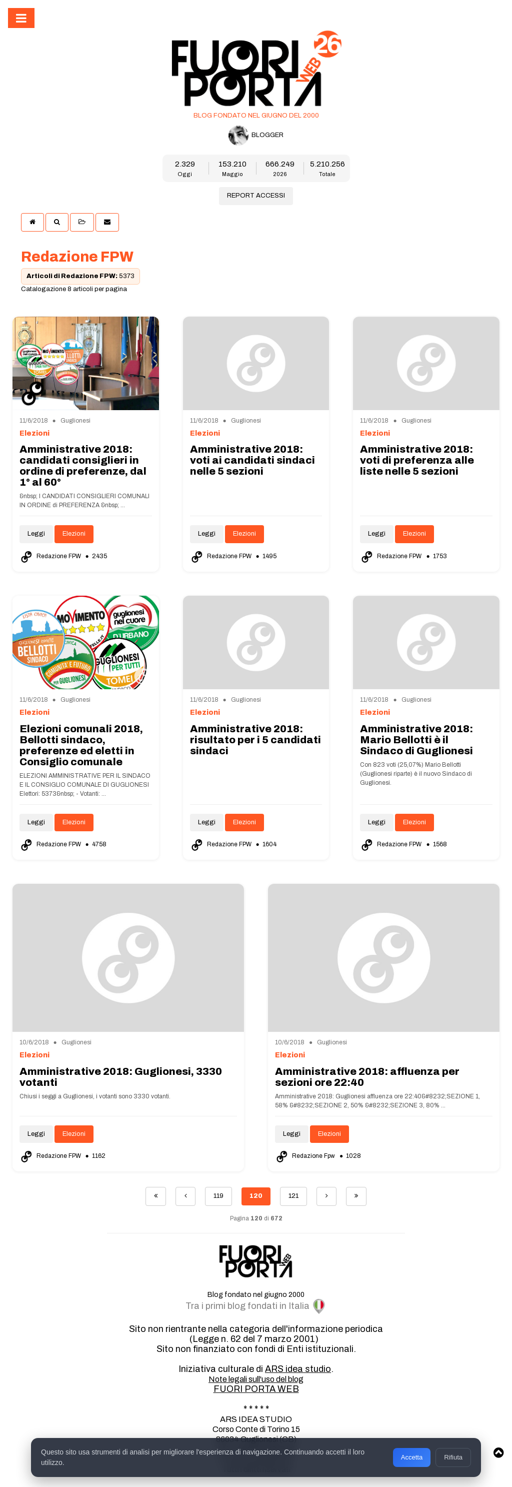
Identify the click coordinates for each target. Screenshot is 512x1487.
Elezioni (74, 533)
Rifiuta (453, 1457)
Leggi (36, 533)
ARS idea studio (298, 1369)
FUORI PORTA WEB (256, 1389)
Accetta (411, 1457)
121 (293, 1195)
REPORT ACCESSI (256, 195)
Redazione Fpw (305, 1155)
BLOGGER (256, 136)
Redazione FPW (51, 556)
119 (219, 1195)
